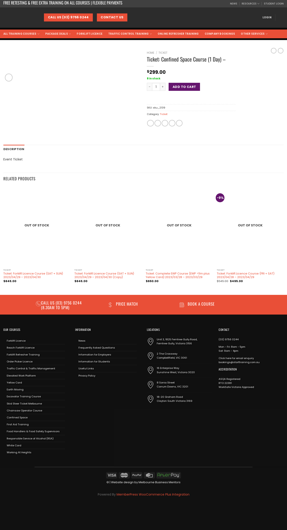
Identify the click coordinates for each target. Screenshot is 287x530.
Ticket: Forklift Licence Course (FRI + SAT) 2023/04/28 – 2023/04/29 (245, 275)
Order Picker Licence (20, 361)
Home (150, 53)
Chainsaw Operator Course (24, 410)
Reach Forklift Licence (21, 347)
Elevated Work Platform (21, 375)
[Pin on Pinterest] (172, 123)
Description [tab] (13, 149)
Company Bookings (220, 34)
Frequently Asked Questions (96, 347)
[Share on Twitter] (157, 123)
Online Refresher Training (178, 34)
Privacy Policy (86, 375)
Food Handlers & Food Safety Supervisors (33, 431)
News (81, 340)
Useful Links (86, 368)
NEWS (233, 3)
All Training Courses (21, 34)
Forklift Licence (89, 34)
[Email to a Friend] (165, 123)
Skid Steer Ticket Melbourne (24, 403)
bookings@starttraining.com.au (239, 362)
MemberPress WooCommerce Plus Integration (153, 494)
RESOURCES (250, 4)
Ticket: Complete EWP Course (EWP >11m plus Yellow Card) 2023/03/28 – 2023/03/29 (178, 275)
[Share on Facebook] (150, 123)
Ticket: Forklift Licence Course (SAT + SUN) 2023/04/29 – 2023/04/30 (33, 275)
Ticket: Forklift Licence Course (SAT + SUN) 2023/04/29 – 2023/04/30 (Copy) (104, 275)
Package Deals (58, 34)
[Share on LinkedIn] (179, 123)
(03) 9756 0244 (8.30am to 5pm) (61, 305)
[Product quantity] (156, 87)
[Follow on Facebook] (78, 385)
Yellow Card (14, 382)
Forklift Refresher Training (23, 354)
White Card (14, 445)
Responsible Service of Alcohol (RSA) (30, 438)
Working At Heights (19, 452)
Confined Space (17, 417)
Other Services (254, 34)
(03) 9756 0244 (229, 339)
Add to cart (184, 87)
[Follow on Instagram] (85, 385)
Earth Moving (15, 389)
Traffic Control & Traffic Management (31, 368)
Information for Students (94, 361)
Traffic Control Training (130, 34)
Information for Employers (94, 354)
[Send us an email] (91, 385)
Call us (48, 302)
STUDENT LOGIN (274, 3)
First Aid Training (18, 424)
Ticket (163, 53)
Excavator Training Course (24, 396)
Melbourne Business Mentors (159, 482)
